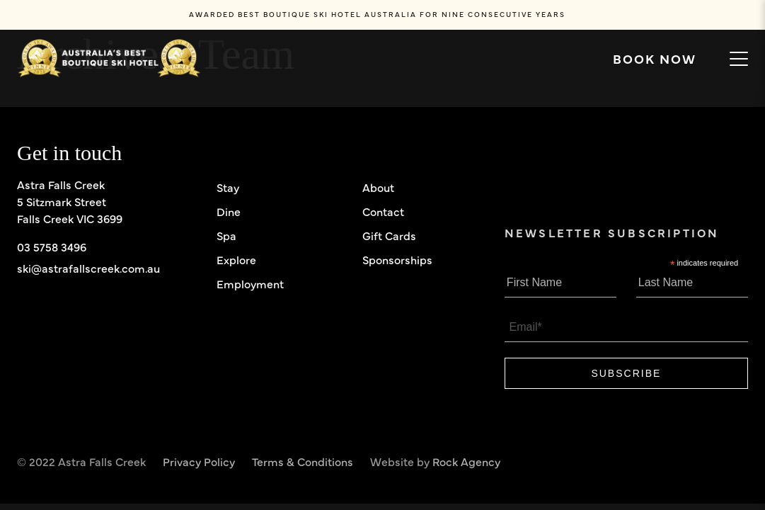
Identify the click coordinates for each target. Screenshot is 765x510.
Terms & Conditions (302, 461)
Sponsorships (397, 259)
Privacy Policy (199, 461)
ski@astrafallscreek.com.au (88, 268)
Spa (226, 235)
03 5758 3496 (51, 246)
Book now (662, 58)
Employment (250, 283)
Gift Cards (389, 235)
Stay (228, 187)
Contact (383, 211)
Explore (236, 259)
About (378, 187)
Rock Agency (466, 461)
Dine (229, 211)
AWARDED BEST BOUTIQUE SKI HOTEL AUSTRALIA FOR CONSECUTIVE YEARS (377, 14)
